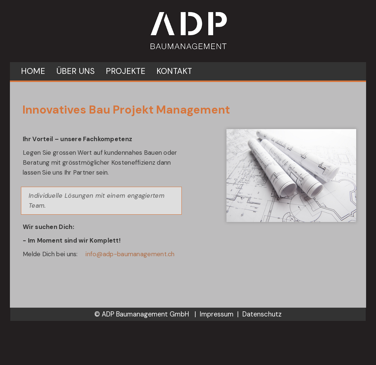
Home (33, 71)
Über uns (75, 71)
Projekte (125, 71)
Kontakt (174, 71)
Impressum (217, 314)
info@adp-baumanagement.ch (130, 254)
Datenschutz (262, 314)
